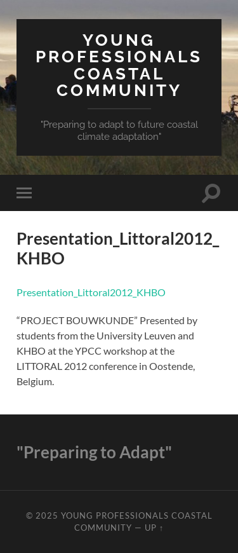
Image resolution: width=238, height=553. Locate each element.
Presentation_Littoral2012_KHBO (91, 292)
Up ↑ (154, 527)
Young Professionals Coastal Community (119, 65)
